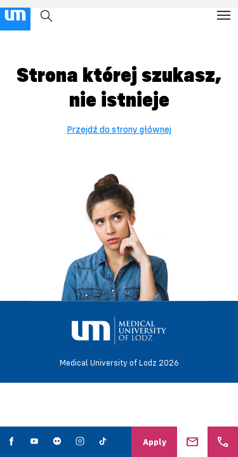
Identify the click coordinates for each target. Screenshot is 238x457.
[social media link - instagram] (80, 442)
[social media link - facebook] (11, 442)
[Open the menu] (223, 15)
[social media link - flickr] (57, 442)
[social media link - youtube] (34, 442)
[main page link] (15, 15)
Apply (154, 441)
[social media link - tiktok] (102, 442)
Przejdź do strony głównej (119, 129)
